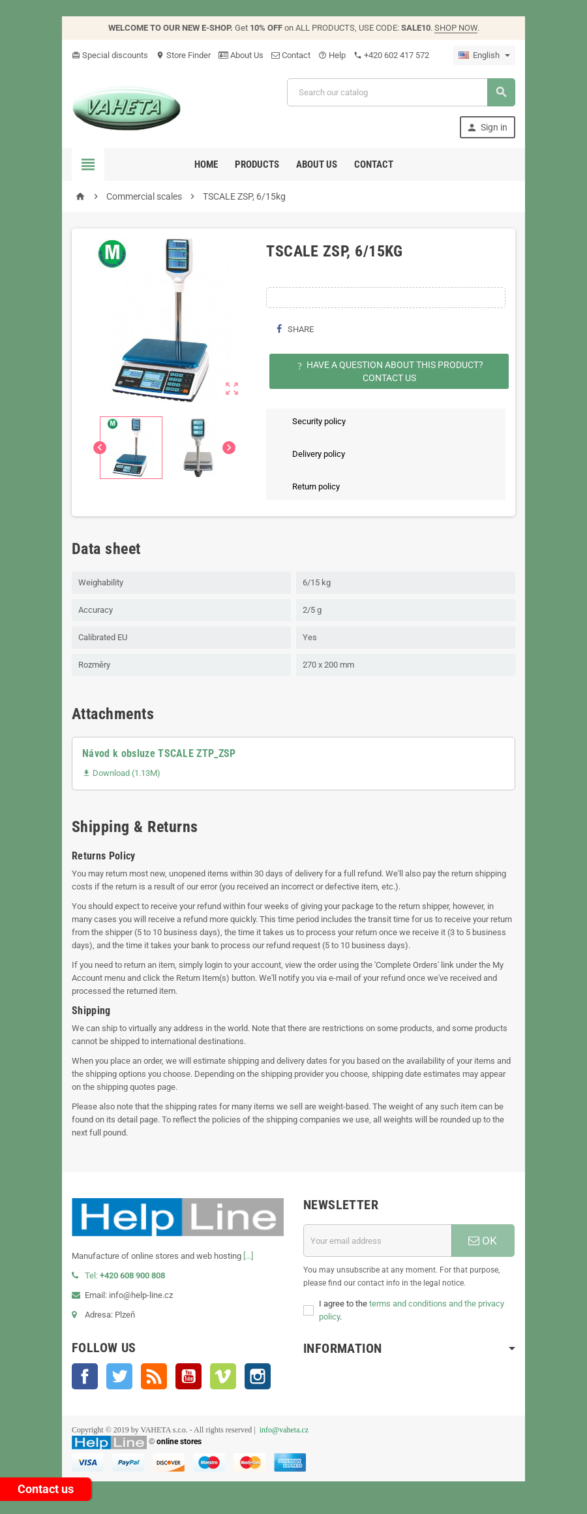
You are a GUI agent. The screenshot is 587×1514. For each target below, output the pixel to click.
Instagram (258, 1376)
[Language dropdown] (484, 55)
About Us (240, 55)
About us (316, 164)
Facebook (85, 1376)
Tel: (118, 1275)
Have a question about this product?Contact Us (389, 371)
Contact (290, 55)
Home (206, 164)
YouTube (188, 1376)
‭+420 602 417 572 (391, 55)
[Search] (401, 92)
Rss (154, 1376)
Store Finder (183, 55)
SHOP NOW (455, 28)
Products (257, 164)
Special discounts (110, 55)
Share (294, 329)
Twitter (119, 1376)
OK (482, 1240)
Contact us (46, 1489)
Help (332, 55)
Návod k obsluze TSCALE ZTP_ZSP (159, 753)
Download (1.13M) (121, 773)
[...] (248, 1256)
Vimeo (223, 1376)
